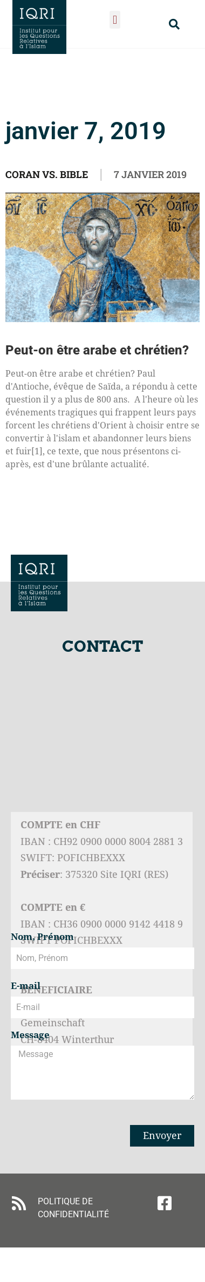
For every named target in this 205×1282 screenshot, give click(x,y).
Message (30, 1035)
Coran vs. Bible (46, 174)
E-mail (25, 986)
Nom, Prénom (42, 937)
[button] (115, 20)
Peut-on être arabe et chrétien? (97, 350)
